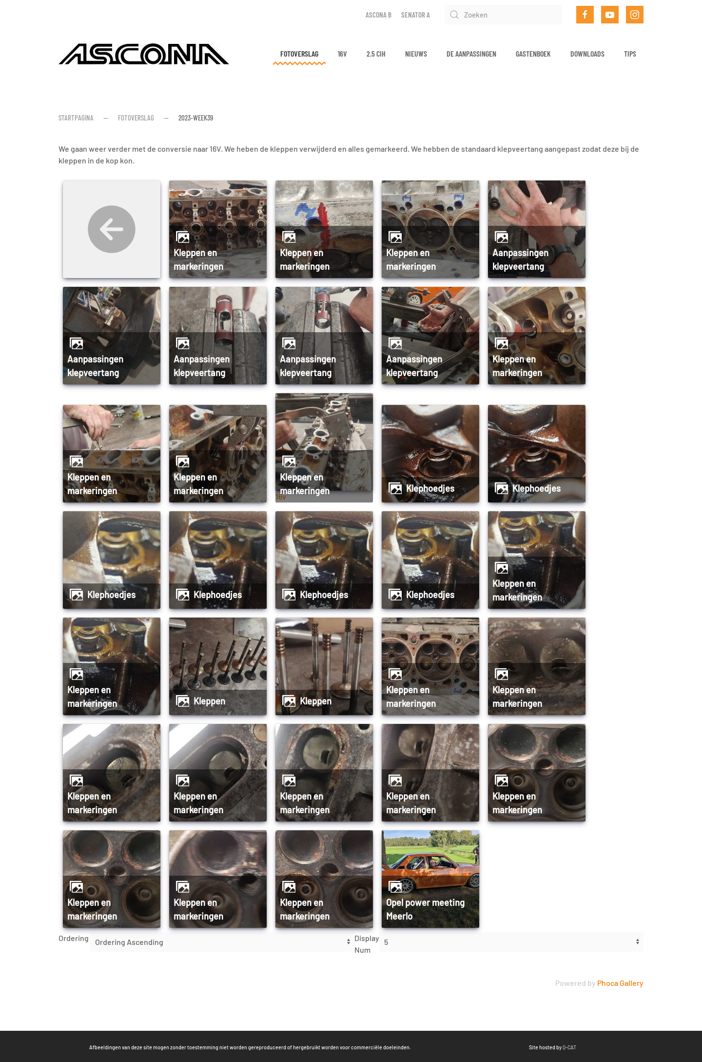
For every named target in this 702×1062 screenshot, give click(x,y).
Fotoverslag (299, 53)
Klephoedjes (430, 488)
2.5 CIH (376, 53)
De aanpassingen (471, 53)
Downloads (587, 53)
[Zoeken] (503, 14)
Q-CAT (425, 1047)
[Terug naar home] (143, 53)
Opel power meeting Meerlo (425, 909)
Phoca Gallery (620, 982)
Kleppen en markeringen (198, 259)
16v (342, 53)
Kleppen (209, 701)
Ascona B (378, 14)
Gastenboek (533, 53)
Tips (630, 53)
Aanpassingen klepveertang (520, 259)
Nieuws (416, 53)
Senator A (415, 14)
